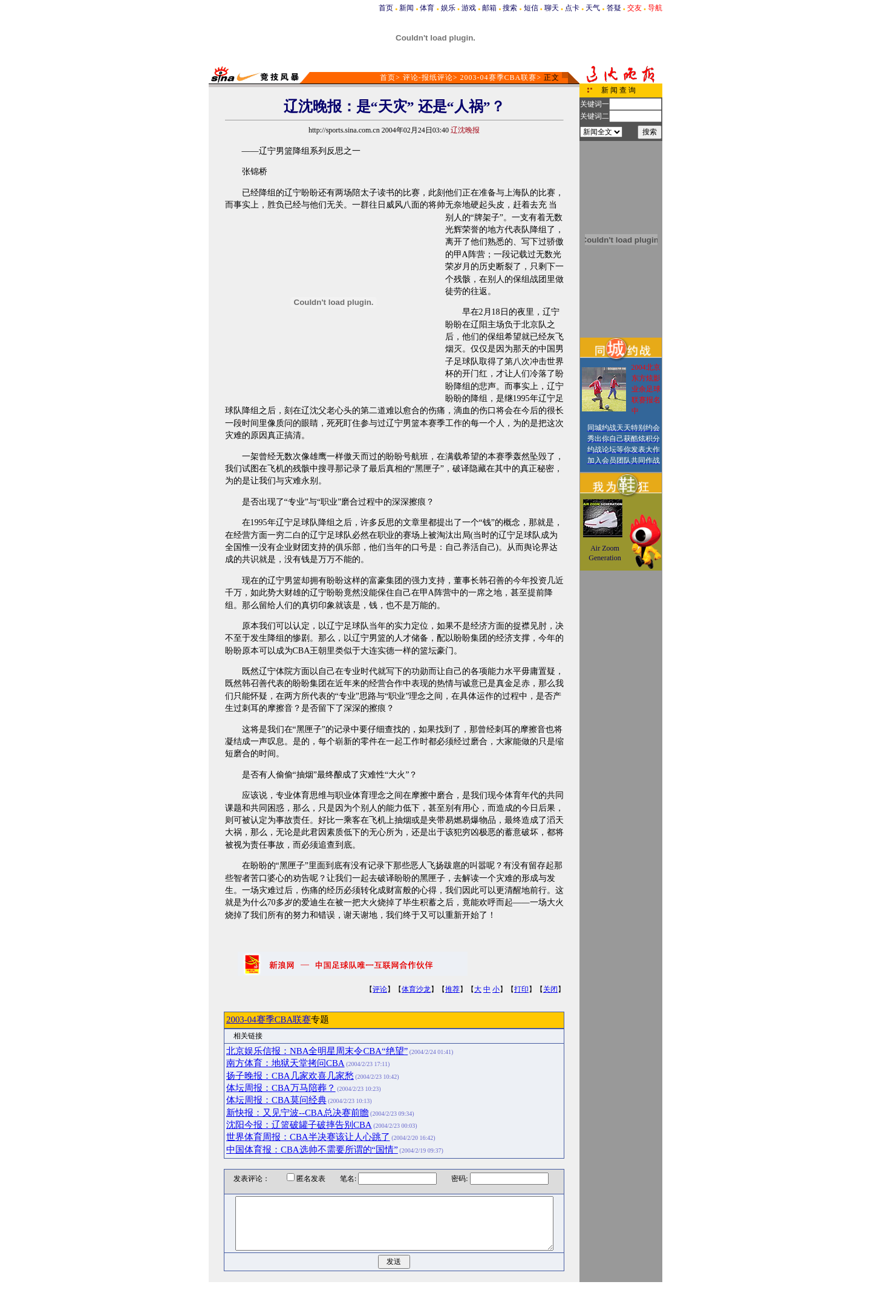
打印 (521, 989)
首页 (386, 8)
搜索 (510, 8)
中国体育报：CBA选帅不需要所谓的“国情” (312, 1149)
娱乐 (448, 8)
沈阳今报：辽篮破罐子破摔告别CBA (299, 1125)
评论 (380, 989)
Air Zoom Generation (605, 553)
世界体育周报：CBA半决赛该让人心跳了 (308, 1137)
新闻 (406, 8)
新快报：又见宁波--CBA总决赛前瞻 (297, 1113)
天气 (593, 8)
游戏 (469, 8)
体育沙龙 (416, 989)
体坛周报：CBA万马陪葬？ (281, 1088)
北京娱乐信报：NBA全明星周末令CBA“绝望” (317, 1051)
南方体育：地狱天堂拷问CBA (285, 1063)
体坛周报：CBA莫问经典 (276, 1100)
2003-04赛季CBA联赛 (498, 77)
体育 (427, 8)
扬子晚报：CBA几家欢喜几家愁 (290, 1076)
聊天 (551, 8)
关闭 (550, 989)
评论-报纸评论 (428, 77)
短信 (531, 8)
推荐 (452, 989)
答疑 (614, 8)
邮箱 (489, 8)
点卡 (572, 8)
